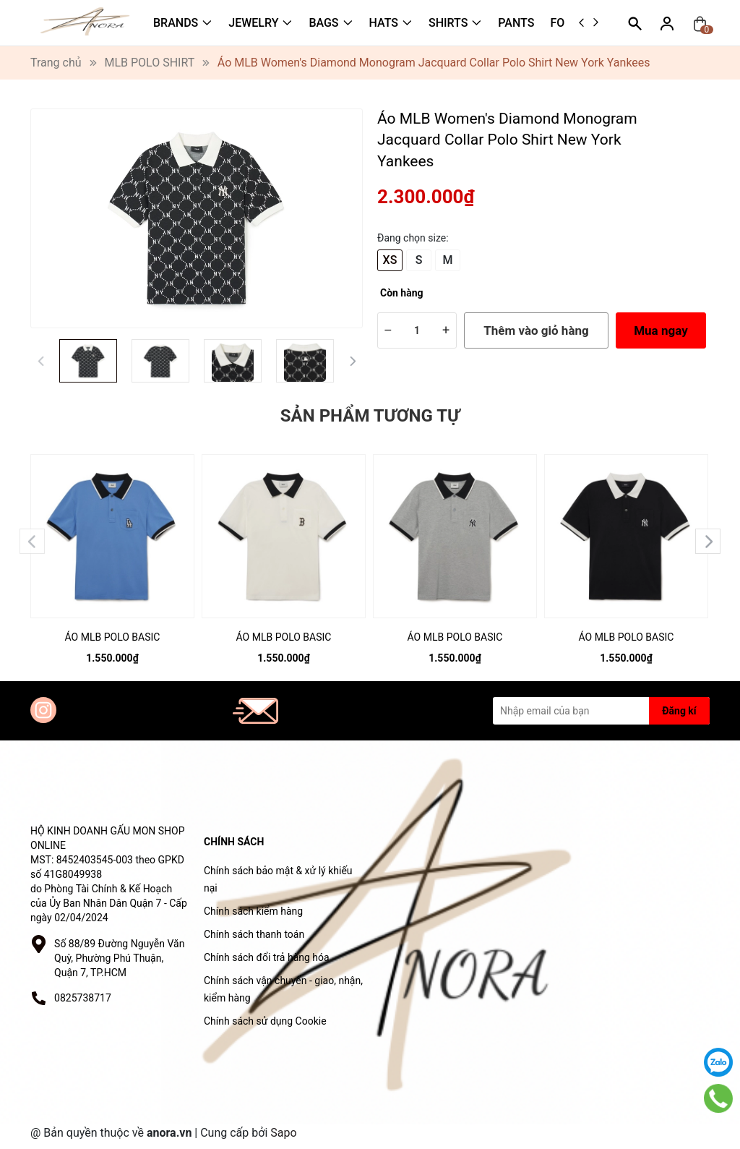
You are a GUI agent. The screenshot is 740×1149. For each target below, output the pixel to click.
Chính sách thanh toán (254, 934)
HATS (383, 23)
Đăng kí (679, 711)
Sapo (283, 1133)
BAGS (323, 23)
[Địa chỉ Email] (601, 711)
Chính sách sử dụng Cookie (265, 1021)
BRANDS (175, 23)
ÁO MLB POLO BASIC (112, 637)
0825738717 (82, 998)
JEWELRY (253, 23)
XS (390, 260)
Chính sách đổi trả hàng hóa (267, 957)
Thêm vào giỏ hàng (535, 330)
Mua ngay (661, 330)
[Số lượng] (417, 330)
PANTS (516, 23)
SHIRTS (448, 23)
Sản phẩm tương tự (370, 416)
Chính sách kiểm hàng (253, 911)
